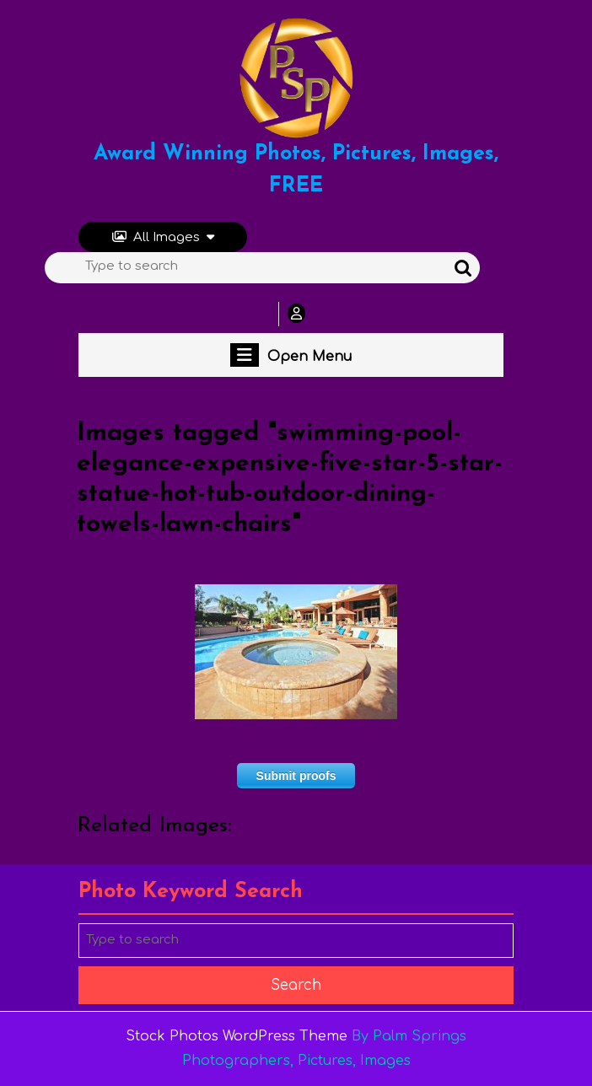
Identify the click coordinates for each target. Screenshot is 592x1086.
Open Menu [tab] (291, 355)
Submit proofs (296, 775)
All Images (163, 237)
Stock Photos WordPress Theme (236, 1036)
